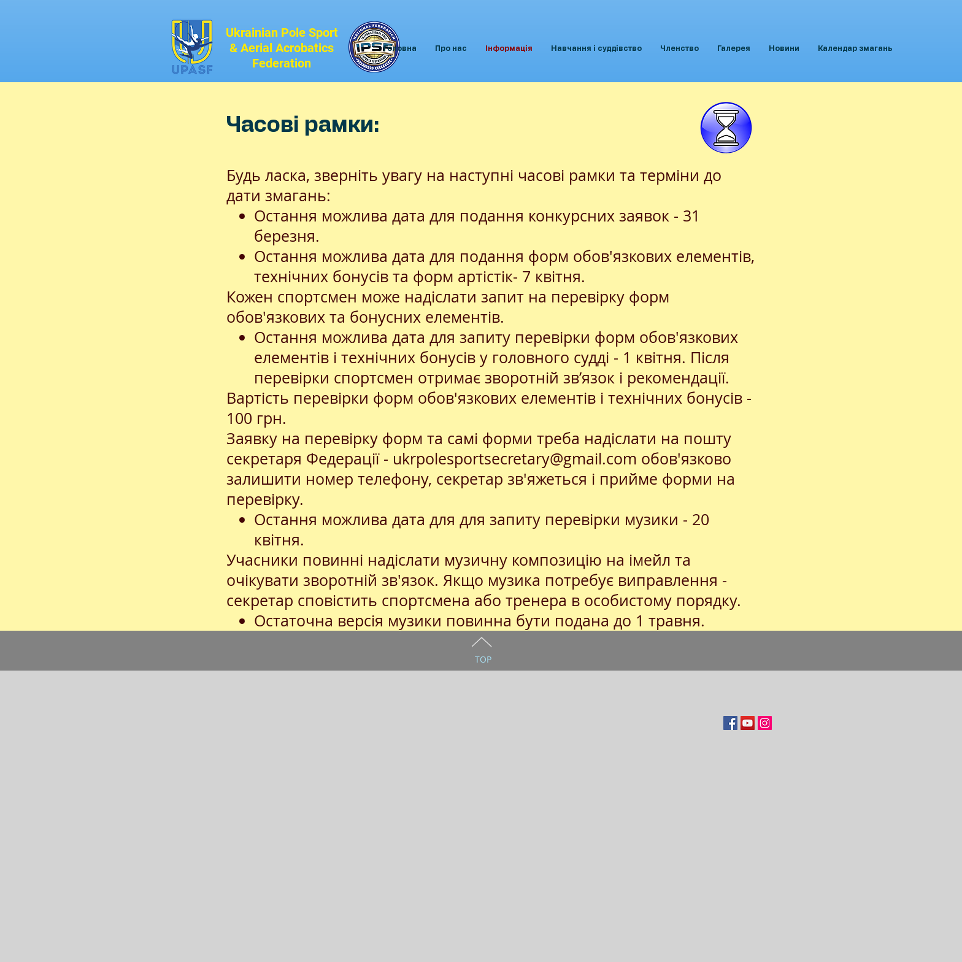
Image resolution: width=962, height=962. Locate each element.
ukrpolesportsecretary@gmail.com (515, 458)
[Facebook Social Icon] (730, 723)
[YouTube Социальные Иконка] (748, 723)
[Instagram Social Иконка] (765, 723)
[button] (451, 49)
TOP (483, 659)
